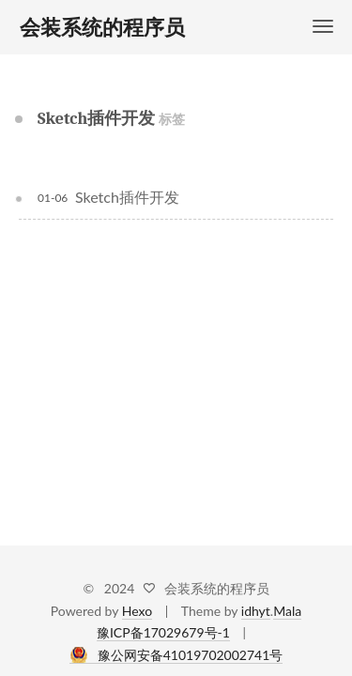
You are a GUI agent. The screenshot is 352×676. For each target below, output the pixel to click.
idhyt (255, 611)
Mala (287, 611)
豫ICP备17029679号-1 (163, 632)
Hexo (137, 611)
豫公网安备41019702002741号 (190, 655)
